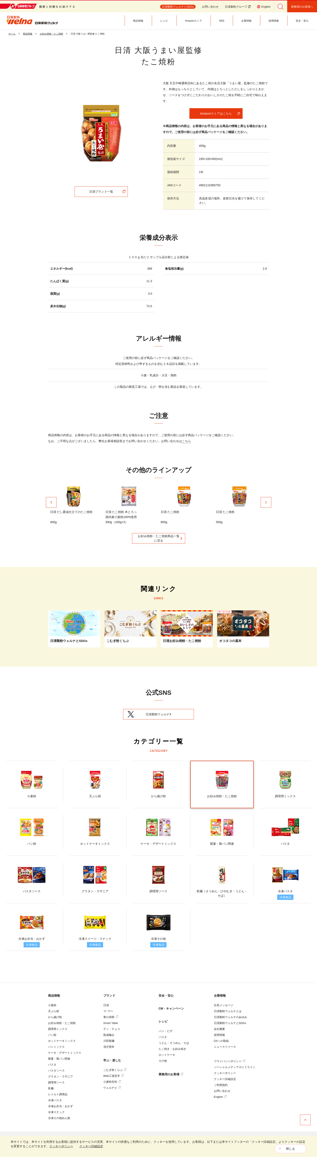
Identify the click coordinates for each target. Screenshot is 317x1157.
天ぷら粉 (53, 1011)
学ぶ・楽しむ (112, 1060)
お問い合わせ (210, 6)
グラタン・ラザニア (60, 1076)
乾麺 (51, 1088)
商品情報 (54, 995)
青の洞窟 (110, 1017)
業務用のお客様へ (302, 6)
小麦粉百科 (112, 1081)
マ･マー (108, 1011)
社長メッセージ (223, 1005)
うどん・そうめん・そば (174, 1043)
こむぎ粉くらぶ (115, 1070)
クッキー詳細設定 (225, 1079)
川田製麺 (108, 1040)
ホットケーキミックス (62, 1040)
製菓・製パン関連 (59, 1058)
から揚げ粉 (55, 1017)
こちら (186, 441)
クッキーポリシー (225, 1073)
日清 (106, 1005)
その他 (163, 1060)
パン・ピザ (165, 1031)
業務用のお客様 (171, 1074)
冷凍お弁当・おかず (60, 1106)
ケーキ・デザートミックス (64, 1052)
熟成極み (108, 1035)
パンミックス (56, 1046)
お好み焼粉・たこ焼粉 (62, 1023)
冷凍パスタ (55, 1100)
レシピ (163, 1021)
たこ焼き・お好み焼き (172, 1049)
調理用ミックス (57, 1029)
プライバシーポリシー (230, 1061)
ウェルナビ (112, 1087)
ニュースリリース (225, 1046)
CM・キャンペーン (171, 1008)
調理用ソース (56, 1082)
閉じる (290, 1148)
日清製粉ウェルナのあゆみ (230, 1017)
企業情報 (220, 995)
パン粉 (52, 1035)
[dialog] (158, 1146)
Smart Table (110, 1023)
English (220, 1096)
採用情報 (219, 1035)
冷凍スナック (56, 1112)
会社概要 (219, 1029)
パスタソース (56, 1070)
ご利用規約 (221, 1085)
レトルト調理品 (57, 1094)
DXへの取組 (221, 1040)
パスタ (52, 1064)
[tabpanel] (101, 133)
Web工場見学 (113, 1075)
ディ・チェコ (111, 1029)
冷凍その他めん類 (59, 1118)
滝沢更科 (108, 1046)
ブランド (109, 995)
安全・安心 (166, 995)
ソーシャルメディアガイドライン (234, 1067)
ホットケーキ (167, 1054)
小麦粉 (52, 1005)
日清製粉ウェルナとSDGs (230, 1023)
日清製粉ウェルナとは (228, 1011)
